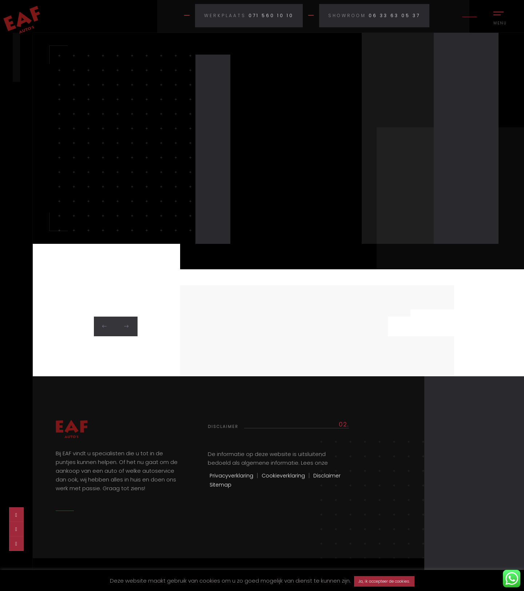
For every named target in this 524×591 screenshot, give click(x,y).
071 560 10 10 (271, 15)
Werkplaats (225, 15)
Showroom (347, 15)
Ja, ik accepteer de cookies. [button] (384, 581)
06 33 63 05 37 (394, 15)
